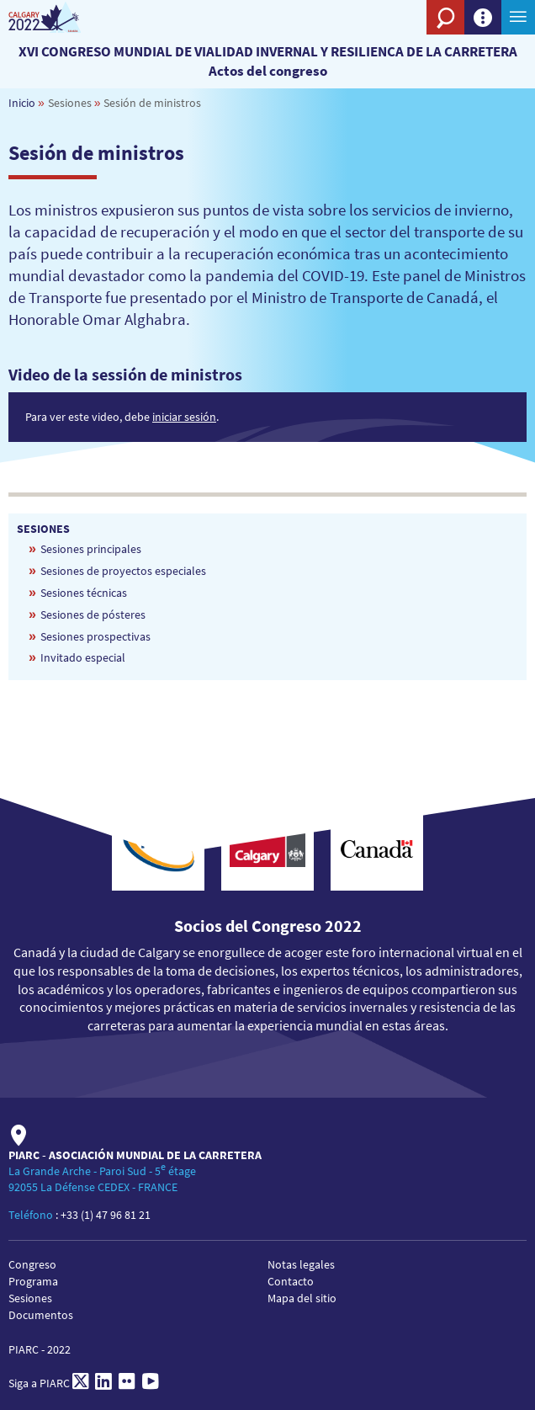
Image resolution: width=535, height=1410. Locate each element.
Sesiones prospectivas (95, 636)
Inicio (21, 102)
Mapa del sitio (302, 1298)
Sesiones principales (90, 548)
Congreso (32, 1264)
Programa (33, 1281)
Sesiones (30, 1298)
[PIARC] (61, 17)
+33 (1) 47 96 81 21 (106, 1214)
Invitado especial (82, 657)
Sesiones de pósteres (93, 614)
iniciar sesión (184, 416)
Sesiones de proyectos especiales (123, 570)
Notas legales (301, 1264)
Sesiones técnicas (83, 592)
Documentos (40, 1314)
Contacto (291, 1281)
